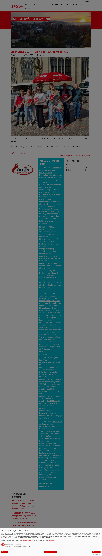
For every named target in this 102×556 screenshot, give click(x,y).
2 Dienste (7, 548)
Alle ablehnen (4, 552)
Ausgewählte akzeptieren (50, 552)
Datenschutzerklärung (27, 540)
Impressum (51, 540)
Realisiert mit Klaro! (96, 554)
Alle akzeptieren (96, 552)
